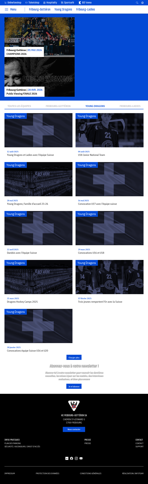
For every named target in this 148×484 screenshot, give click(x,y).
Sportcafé (67, 2)
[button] (142, 3)
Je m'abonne (73, 386)
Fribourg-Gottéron (39, 9)
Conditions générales (90, 473)
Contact (139, 443)
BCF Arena (84, 2)
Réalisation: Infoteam (133, 473)
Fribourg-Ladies (85, 9)
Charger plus (74, 357)
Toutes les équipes (19, 106)
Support (139, 446)
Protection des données (47, 473)
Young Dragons (63, 9)
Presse (87, 443)
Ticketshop (32, 2)
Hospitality (50, 2)
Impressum (9, 473)
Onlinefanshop (12, 2)
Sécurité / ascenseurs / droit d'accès (22, 446)
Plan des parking (12, 443)
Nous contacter (74, 429)
